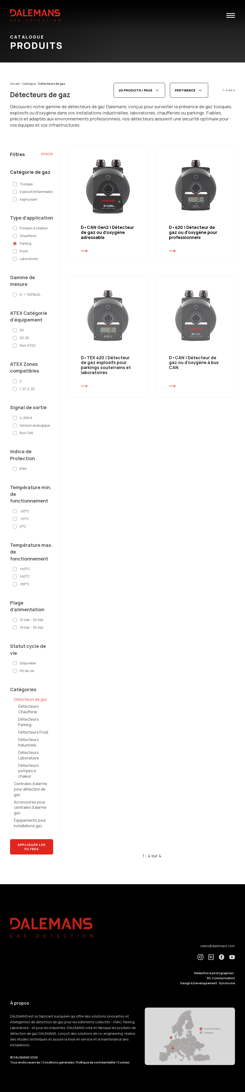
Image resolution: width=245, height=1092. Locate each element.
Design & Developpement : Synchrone (207, 991)
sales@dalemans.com (217, 953)
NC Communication (221, 986)
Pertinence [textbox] (185, 90)
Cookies (123, 1070)
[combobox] (139, 90)
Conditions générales (58, 1070)
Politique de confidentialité (96, 1070)
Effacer (47, 154)
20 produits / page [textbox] (135, 90)
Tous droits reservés (25, 1070)
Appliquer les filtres (32, 847)
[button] (230, 15)
